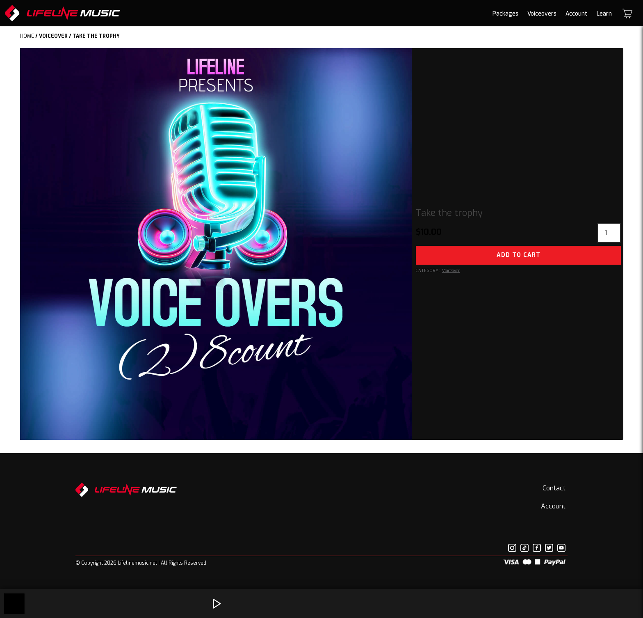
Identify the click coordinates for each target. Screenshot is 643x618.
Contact (554, 488)
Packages (505, 14)
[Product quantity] (609, 233)
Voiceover (53, 36)
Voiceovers (541, 14)
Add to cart (518, 255)
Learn (604, 14)
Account (576, 14)
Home (27, 36)
